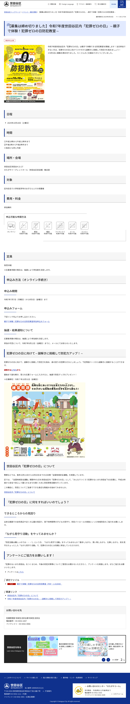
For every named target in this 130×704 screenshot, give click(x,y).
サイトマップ (93, 677)
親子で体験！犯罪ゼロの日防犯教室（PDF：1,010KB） (39, 583)
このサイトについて (13, 677)
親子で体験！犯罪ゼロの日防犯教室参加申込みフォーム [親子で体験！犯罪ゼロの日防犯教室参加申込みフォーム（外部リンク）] (27, 321)
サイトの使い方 (32, 677)
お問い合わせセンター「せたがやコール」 (104, 686)
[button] (52, 4)
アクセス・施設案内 (85, 4)
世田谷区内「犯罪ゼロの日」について (19, 491)
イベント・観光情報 (29, 11)
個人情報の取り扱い (50, 677)
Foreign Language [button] (68, 4)
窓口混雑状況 (102, 4)
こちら (14, 369)
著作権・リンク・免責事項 (72, 677)
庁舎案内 (48, 691)
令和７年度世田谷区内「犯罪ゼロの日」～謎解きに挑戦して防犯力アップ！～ (39, 598)
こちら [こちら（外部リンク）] (21, 571)
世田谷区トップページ (12, 11)
